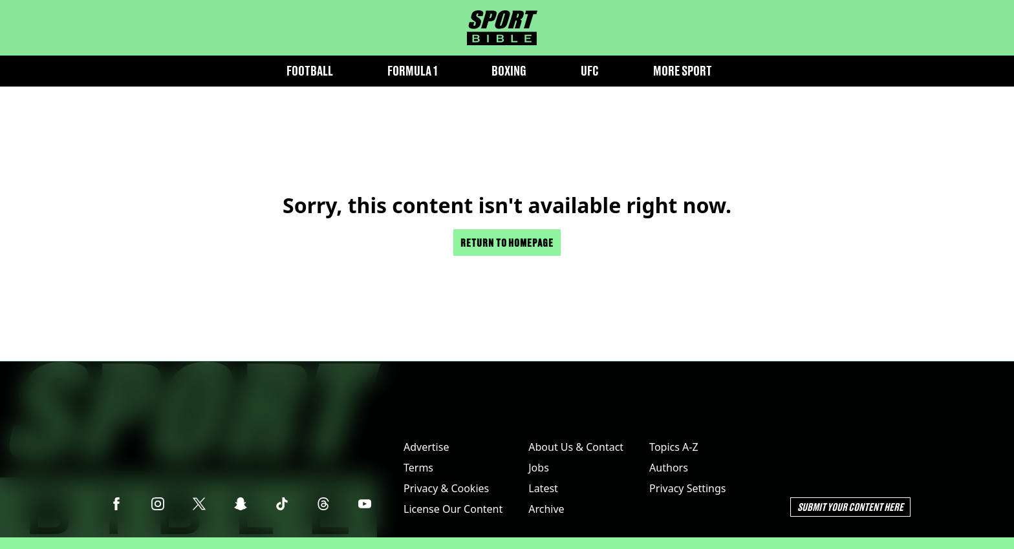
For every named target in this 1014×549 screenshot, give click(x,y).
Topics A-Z (673, 447)
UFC (590, 70)
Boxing (508, 70)
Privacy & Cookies (446, 488)
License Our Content (453, 509)
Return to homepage (507, 242)
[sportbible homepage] (502, 28)
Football (309, 70)
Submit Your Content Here (850, 507)
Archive (546, 509)
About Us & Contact (575, 447)
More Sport (682, 70)
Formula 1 (412, 70)
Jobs (538, 468)
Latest (543, 488)
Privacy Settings (687, 488)
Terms (418, 468)
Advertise (426, 447)
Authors (668, 468)
